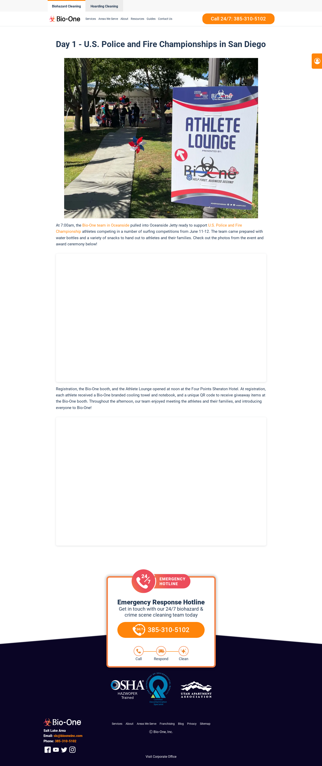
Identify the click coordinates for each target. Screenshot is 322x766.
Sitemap (205, 723)
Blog (181, 723)
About (129, 723)
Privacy (192, 723)
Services (117, 723)
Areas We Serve (146, 723)
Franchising (167, 723)
